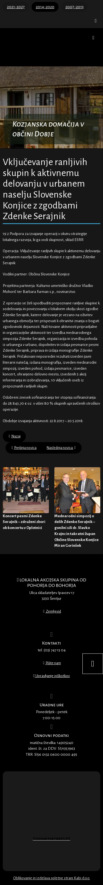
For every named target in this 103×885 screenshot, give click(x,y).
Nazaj (15, 436)
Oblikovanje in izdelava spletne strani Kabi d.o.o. (51, 878)
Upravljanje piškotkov (51, 676)
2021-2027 (16, 7)
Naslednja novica (61, 448)
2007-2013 (74, 7)
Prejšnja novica (24, 448)
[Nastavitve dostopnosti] (92, 664)
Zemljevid (52, 611)
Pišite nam (52, 663)
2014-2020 (45, 7)
